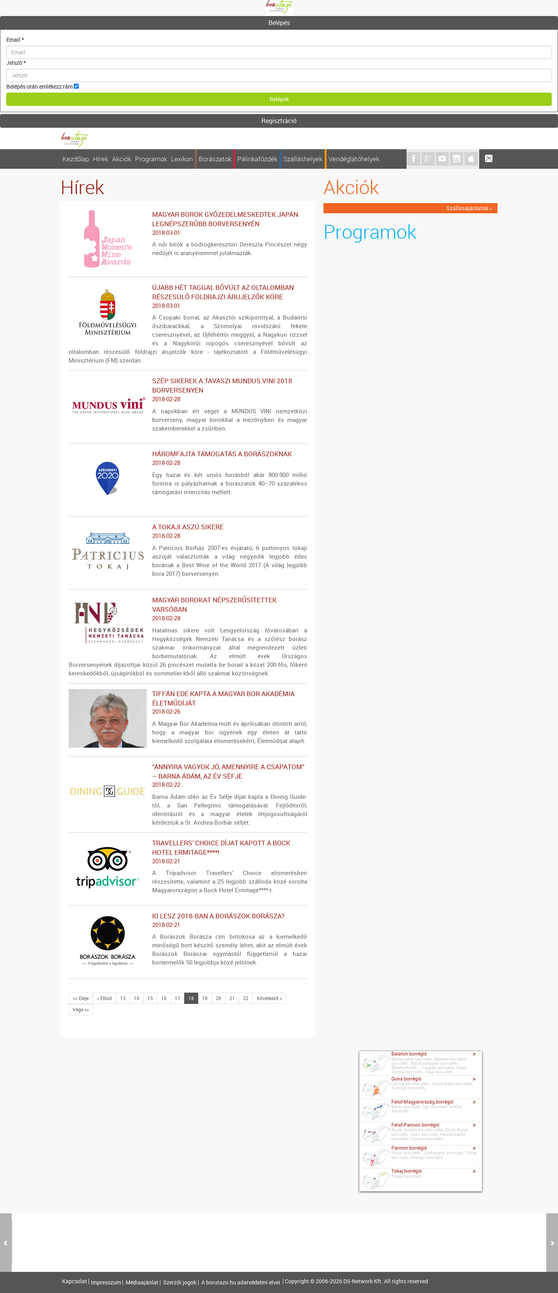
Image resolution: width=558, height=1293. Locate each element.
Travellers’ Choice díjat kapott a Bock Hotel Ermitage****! (188, 852)
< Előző (104, 998)
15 (150, 998)
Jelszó (16, 62)
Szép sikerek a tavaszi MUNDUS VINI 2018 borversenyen (188, 390)
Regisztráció (279, 120)
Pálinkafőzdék (257, 158)
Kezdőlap (75, 158)
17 (177, 998)
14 (136, 998)
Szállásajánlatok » (469, 208)
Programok (151, 158)
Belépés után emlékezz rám (39, 86)
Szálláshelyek (302, 158)
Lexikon (182, 158)
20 (218, 998)
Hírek (100, 158)
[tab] (279, 23)
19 (205, 998)
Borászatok (215, 158)
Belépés (279, 22)
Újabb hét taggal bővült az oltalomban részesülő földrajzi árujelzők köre (188, 296)
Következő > (269, 998)
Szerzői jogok (179, 1282)
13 (123, 998)
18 (191, 998)
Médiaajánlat (142, 1282)
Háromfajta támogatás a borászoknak (188, 458)
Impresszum (106, 1282)
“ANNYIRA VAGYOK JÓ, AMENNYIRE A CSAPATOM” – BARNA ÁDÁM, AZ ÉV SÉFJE (188, 775)
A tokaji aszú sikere (188, 531)
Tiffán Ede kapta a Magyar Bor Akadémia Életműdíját (188, 702)
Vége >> (81, 1009)
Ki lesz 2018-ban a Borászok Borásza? (188, 920)
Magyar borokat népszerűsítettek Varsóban (188, 609)
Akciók (121, 158)
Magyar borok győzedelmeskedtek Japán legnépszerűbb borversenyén (188, 223)
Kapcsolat (74, 1281)
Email (15, 39)
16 (164, 998)
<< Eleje (81, 998)
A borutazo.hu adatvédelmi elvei (240, 1282)
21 (232, 998)
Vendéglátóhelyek (354, 158)
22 (246, 998)
